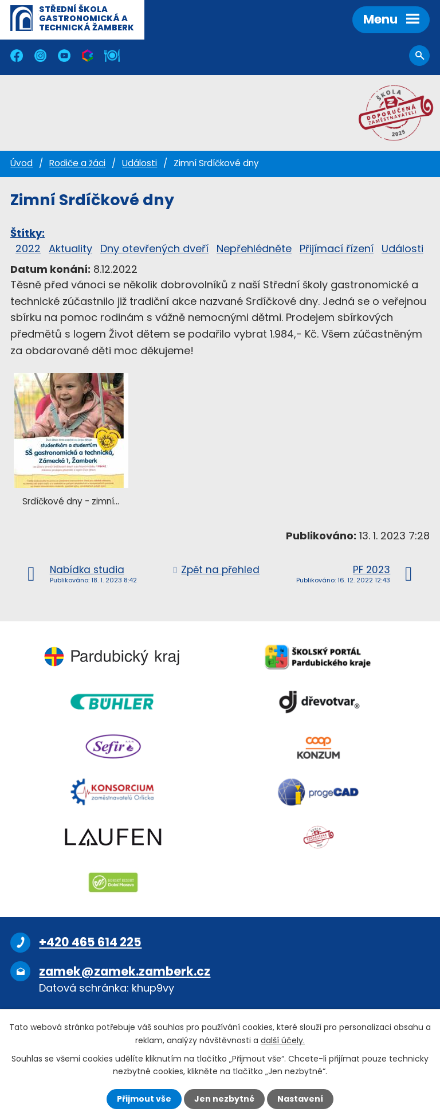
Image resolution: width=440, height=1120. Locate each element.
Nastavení (300, 1099)
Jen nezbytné (224, 1099)
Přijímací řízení (337, 248)
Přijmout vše (144, 1099)
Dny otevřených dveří (154, 248)
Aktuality (70, 248)
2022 (28, 248)
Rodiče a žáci (77, 163)
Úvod (21, 163)
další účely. (283, 1039)
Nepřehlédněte (254, 248)
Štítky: (27, 233)
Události (139, 163)
